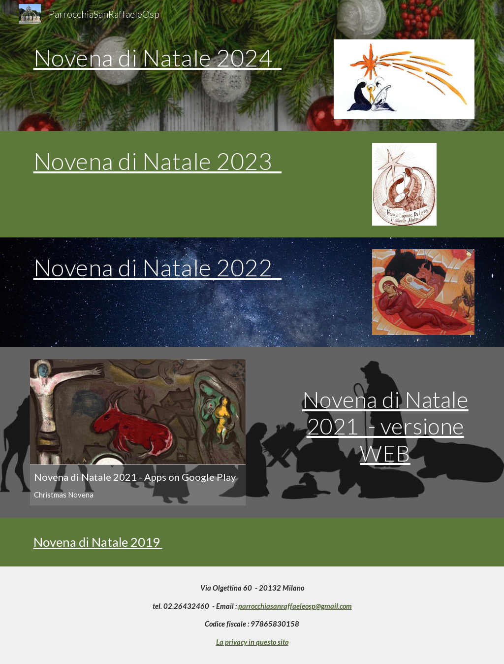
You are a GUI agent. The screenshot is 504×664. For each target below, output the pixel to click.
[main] (176, 62)
